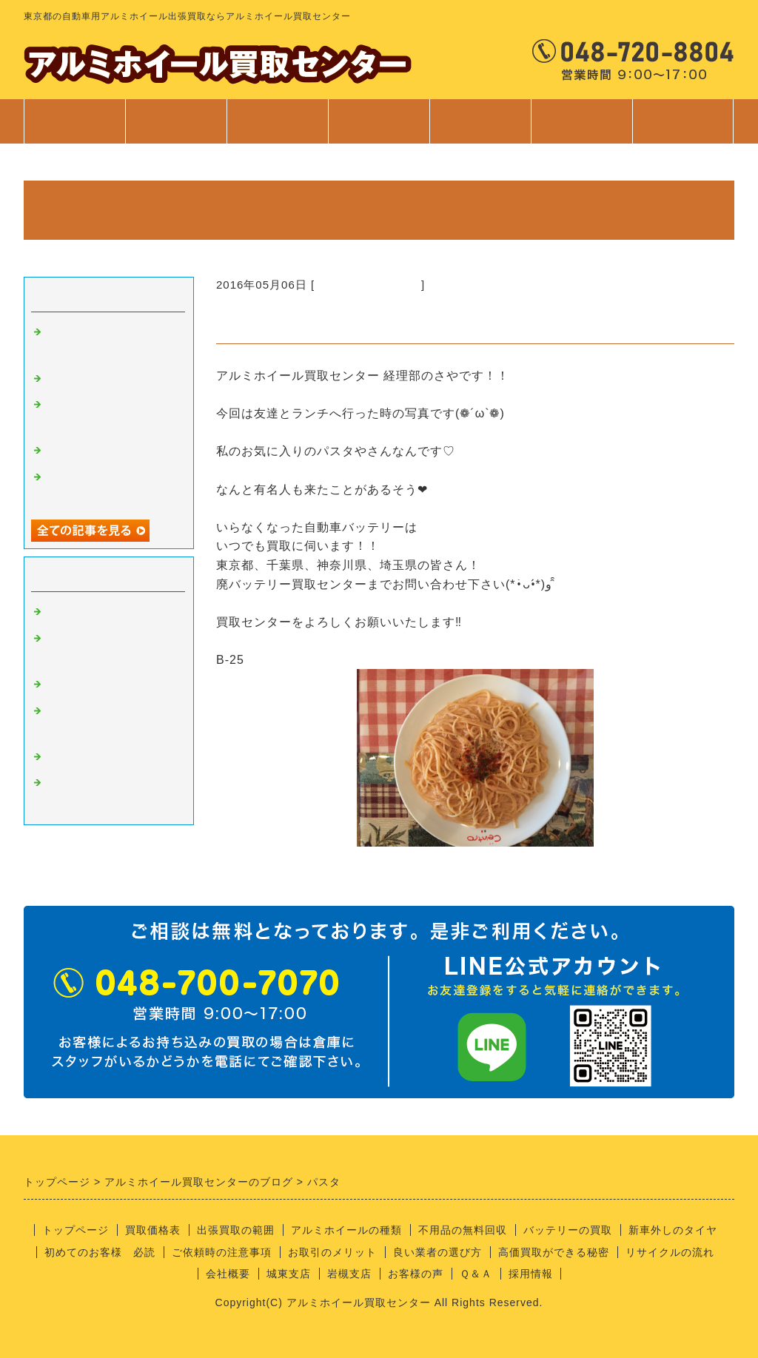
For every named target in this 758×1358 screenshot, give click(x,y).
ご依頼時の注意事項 (222, 1252)
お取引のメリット (332, 1252)
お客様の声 (415, 1274)
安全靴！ (69, 379)
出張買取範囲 (277, 121)
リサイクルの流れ (669, 1252)
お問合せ (683, 129)
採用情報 (531, 1274)
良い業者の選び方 (437, 1252)
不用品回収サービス (99, 451)
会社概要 (228, 1274)
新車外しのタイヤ (672, 1230)
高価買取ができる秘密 (553, 1252)
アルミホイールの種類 (346, 1230)
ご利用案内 (480, 129)
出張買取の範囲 (236, 1230)
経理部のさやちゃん (368, 284)
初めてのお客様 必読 (99, 1252)
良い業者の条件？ (93, 684)
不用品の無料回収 (462, 1230)
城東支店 (288, 1274)
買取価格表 (176, 121)
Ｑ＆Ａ (476, 1274)
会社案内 (581, 129)
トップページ (75, 121)
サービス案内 (378, 129)
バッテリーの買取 (567, 1230)
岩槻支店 (349, 1274)
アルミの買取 (81, 612)
